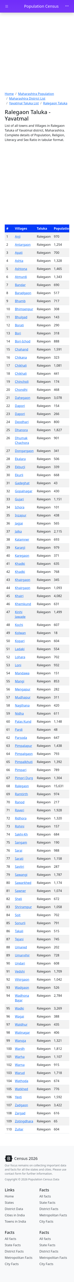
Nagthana (22, 705)
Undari (20, 963)
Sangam (21, 842)
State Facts (47, 1202)
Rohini (19, 826)
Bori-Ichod (22, 341)
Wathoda (21, 1081)
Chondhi (21, 389)
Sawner (20, 891)
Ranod (19, 802)
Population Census (41, 6)
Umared (21, 947)
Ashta (19, 261)
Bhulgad (21, 317)
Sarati (19, 858)
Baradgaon (23, 293)
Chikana (21, 357)
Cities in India (15, 1215)
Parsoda (21, 737)
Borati (19, 325)
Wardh (20, 1048)
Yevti (18, 1097)
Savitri (19, 866)
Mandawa (22, 673)
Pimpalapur (23, 746)
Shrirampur (23, 907)
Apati (18, 252)
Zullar (19, 1129)
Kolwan (20, 633)
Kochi (19, 625)
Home (9, 94)
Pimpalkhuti (24, 762)
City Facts (46, 1221)
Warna (19, 1065)
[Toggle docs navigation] (6, 6)
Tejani (19, 939)
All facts (45, 1196)
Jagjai (19, 523)
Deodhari (22, 422)
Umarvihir (22, 955)
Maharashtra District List (27, 98)
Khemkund (23, 604)
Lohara (20, 657)
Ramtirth (21, 794)
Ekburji (20, 467)
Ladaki (19, 649)
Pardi (18, 729)
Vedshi (20, 971)
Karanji (20, 547)
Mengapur (22, 689)
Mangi (19, 681)
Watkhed (21, 1089)
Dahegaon (22, 398)
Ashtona (21, 269)
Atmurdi (21, 277)
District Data (14, 1209)
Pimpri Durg (24, 778)
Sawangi (21, 874)
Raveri (19, 810)
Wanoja (20, 1040)
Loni (18, 665)
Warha (19, 1057)
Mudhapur (22, 697)
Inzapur (20, 515)
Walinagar (22, 1032)
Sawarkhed (23, 883)
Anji (17, 236)
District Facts (48, 1209)
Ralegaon (22, 786)
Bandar (20, 285)
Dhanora (21, 430)
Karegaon (22, 555)
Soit (17, 915)
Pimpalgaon (24, 754)
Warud (20, 1073)
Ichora (19, 507)
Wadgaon (22, 987)
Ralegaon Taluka (55, 103)
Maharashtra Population (36, 94)
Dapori (20, 406)
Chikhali (21, 365)
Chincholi (22, 381)
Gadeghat (22, 483)
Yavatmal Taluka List (24, 103)
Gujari (19, 499)
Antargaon (23, 244)
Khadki (20, 563)
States (9, 1202)
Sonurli (20, 923)
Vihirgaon (22, 979)
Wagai (19, 1016)
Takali (19, 931)
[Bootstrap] (21, 1158)
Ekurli (19, 475)
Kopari (19, 641)
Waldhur (21, 1024)
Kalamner (22, 539)
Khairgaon (22, 580)
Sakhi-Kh (21, 834)
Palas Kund (23, 721)
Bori (18, 333)
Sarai (18, 850)
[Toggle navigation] (67, 6)
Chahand (21, 349)
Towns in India (15, 1221)
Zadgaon (21, 1105)
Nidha (19, 713)
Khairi (19, 596)
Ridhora (20, 818)
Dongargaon (24, 451)
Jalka (18, 531)
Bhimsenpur (24, 309)
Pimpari (20, 770)
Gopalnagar (23, 491)
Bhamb (20, 301)
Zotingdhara (24, 1121)
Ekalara (20, 459)
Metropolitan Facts (53, 1215)
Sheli (18, 899)
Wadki (19, 1008)
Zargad (20, 1113)
